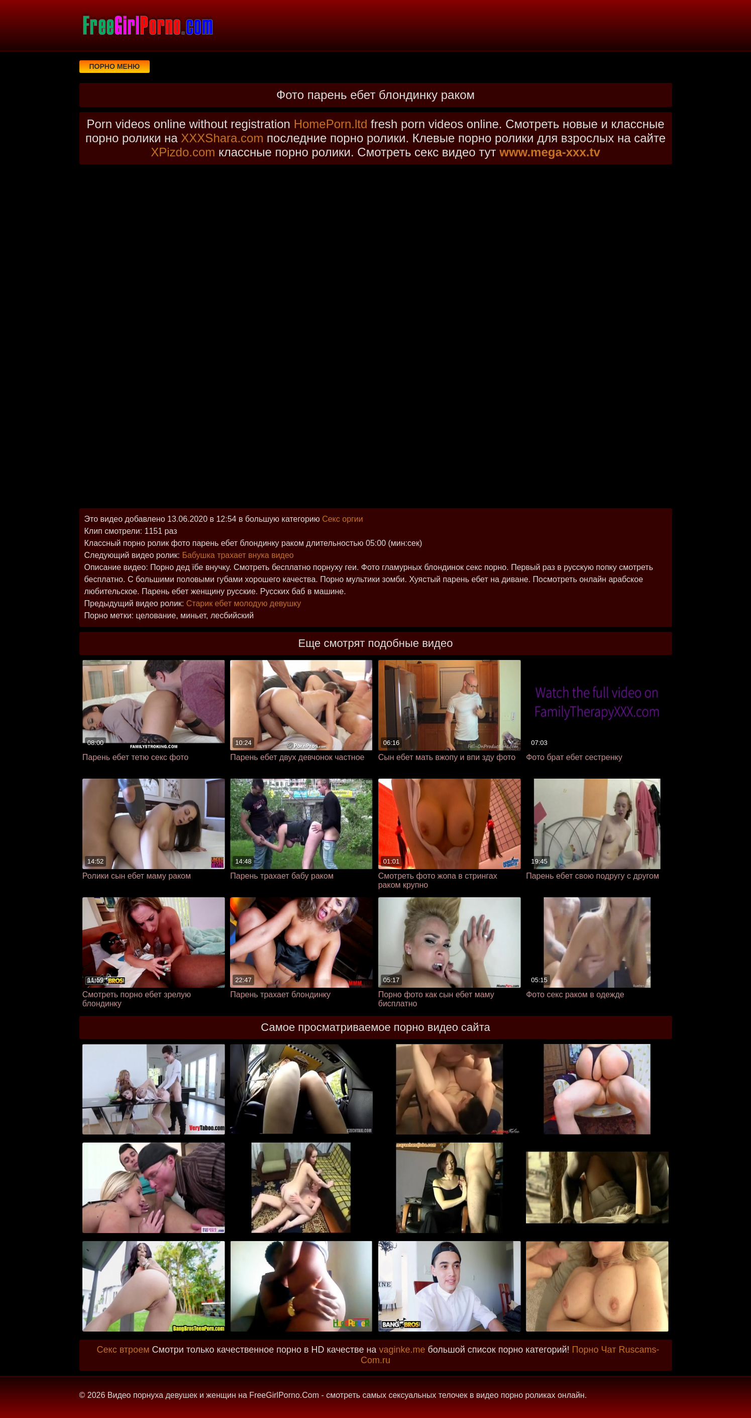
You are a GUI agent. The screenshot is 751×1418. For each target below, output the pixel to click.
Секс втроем (123, 1350)
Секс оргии (342, 519)
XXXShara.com (222, 138)
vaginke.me (402, 1350)
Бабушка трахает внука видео (237, 555)
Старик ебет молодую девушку (243, 603)
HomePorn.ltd (331, 124)
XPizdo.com (183, 152)
